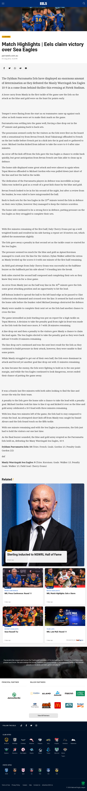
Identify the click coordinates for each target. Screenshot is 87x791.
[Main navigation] (3, 3)
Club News (6, 37)
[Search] (84, 3)
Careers (25, 785)
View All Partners (43, 715)
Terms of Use (6, 785)
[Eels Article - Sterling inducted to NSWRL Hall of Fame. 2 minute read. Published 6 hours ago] (43, 524)
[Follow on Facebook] (26, 725)
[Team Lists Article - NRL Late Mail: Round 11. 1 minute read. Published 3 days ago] (65, 624)
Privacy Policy (16, 785)
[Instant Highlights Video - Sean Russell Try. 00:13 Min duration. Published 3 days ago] (23, 624)
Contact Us (37, 785)
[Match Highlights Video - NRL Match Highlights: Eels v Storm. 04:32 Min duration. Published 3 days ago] (65, 586)
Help (30, 785)
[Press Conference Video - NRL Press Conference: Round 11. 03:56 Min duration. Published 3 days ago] (23, 586)
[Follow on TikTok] (21, 725)
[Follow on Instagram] (36, 725)
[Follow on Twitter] (31, 725)
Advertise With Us (47, 785)
